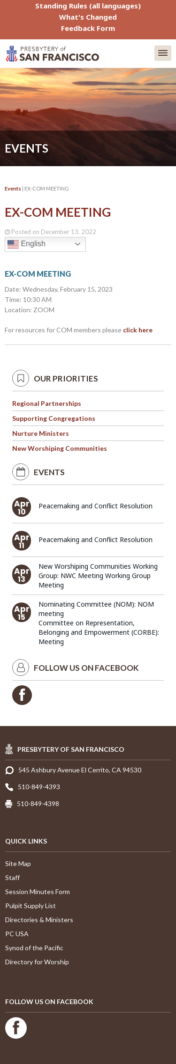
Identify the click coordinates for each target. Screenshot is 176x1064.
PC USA (17, 934)
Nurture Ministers (40, 433)
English (27, 244)
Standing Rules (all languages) (88, 5)
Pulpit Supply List (30, 906)
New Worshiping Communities (59, 448)
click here (138, 330)
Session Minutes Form (37, 891)
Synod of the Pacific (34, 948)
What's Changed (88, 17)
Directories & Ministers (39, 920)
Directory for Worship (37, 962)
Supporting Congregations (53, 418)
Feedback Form (88, 28)
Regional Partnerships (46, 403)
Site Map (18, 863)
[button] (162, 53)
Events (13, 188)
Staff (12, 877)
